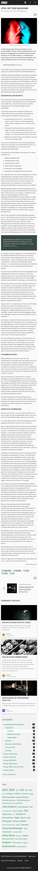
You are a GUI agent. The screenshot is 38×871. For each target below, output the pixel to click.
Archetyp (9, 793)
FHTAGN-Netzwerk (8, 800)
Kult (31, 807)
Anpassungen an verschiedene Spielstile (26, 589)
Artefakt (17, 793)
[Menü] (35, 3)
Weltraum (19, 836)
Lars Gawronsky (7, 811)
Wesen (25, 835)
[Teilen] (35, 14)
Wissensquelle (17, 843)
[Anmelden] (30, 2)
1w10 (17, 790)
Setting (15, 821)
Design (31, 794)
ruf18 (28, 817)
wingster (6, 842)
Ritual (23, 817)
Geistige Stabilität (9, 551)
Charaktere (32, 549)
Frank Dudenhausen (8, 803)
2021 (22, 789)
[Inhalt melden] (35, 578)
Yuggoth (25, 843)
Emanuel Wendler (22, 797)
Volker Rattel (6, 571)
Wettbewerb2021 (8, 839)
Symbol (17, 825)
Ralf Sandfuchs (8, 817)
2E (12, 573)
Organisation (7, 814)
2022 (26, 571)
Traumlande (6, 832)
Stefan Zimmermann (8, 825)
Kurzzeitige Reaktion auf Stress (16, 622)
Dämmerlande (8, 797)
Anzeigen (18, 65)
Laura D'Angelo (18, 811)
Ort (14, 814)
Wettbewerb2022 (21, 839)
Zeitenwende (9, 846)
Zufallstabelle (21, 846)
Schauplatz (7, 821)
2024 (30, 790)
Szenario (24, 824)
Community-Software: (19, 868)
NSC (26, 810)
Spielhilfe (17, 571)
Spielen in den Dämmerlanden (15, 657)
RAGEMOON (20, 814)
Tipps (4, 573)
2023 (11, 790)
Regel (17, 817)
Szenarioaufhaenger (12, 828)
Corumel (24, 793)
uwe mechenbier (17, 832)
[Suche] (25, 3)
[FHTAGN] (4, 3)
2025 (3, 794)
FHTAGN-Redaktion (23, 800)
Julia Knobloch (9, 806)
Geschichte (19, 803)
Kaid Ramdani (23, 807)
